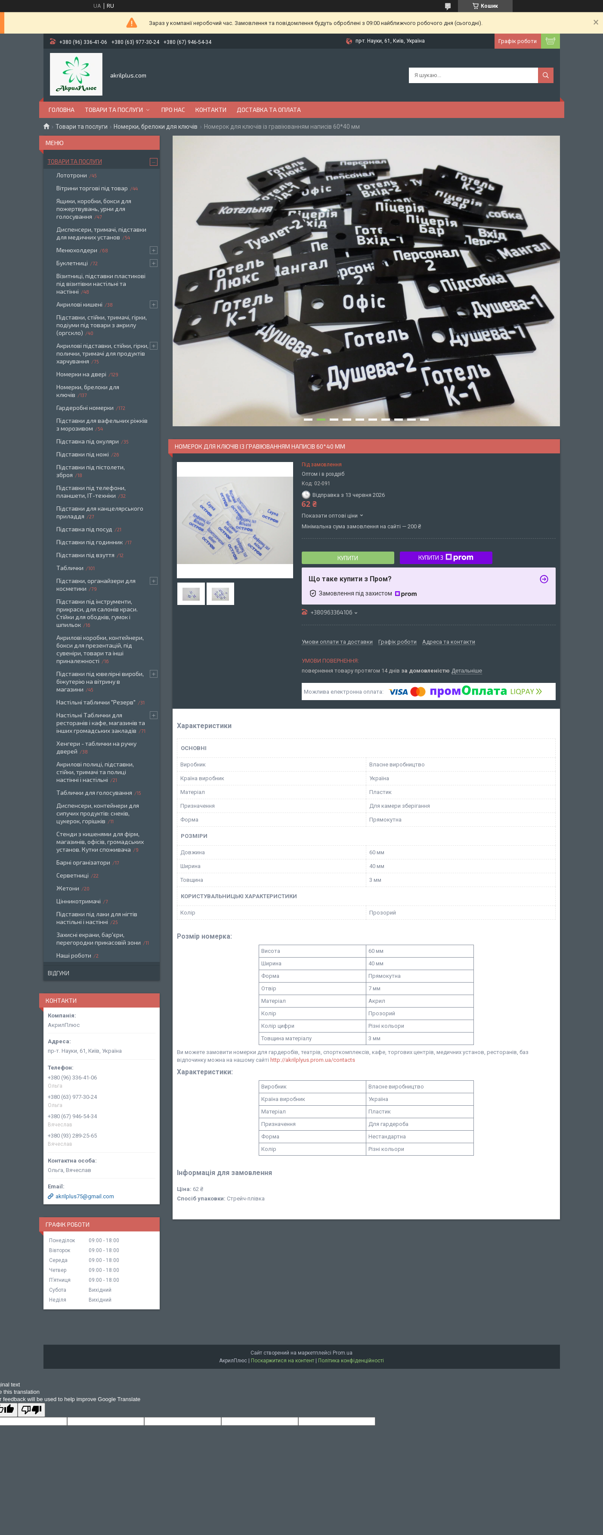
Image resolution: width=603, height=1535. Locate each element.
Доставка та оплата (269, 109)
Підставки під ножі (82, 454)
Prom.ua (343, 1353)
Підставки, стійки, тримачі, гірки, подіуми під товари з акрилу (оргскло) (101, 324)
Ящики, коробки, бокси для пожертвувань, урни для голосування (93, 208)
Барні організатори (83, 862)
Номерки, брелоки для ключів (156, 126)
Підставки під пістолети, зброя (90, 470)
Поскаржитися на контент (282, 1361)
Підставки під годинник (89, 542)
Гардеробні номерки (85, 407)
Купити (347, 558)
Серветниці (72, 875)
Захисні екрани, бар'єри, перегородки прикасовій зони (98, 938)
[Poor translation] (31, 1410)
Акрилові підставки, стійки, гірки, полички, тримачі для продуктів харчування (102, 353)
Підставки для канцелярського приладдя (99, 512)
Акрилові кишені (79, 304)
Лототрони (71, 175)
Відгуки (58, 973)
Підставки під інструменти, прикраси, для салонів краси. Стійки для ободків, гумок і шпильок (97, 613)
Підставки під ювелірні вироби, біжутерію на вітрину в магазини (100, 681)
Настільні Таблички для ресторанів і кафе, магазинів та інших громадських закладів (100, 722)
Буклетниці (72, 263)
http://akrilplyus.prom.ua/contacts (312, 1060)
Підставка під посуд (84, 529)
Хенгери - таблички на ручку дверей (96, 747)
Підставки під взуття (85, 554)
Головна (61, 109)
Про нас (173, 109)
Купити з (445, 557)
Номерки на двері (81, 374)
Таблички (69, 567)
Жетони (67, 888)
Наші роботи (73, 955)
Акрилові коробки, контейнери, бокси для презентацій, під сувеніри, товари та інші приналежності (100, 649)
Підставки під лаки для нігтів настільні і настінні (96, 917)
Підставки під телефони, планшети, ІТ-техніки (91, 491)
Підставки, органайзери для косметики (96, 584)
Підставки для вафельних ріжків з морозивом (102, 424)
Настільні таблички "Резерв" (96, 702)
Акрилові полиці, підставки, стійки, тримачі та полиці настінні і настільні (95, 771)
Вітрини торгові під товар (92, 188)
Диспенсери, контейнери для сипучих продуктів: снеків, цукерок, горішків (97, 813)
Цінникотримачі (78, 901)
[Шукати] (546, 75)
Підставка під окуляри (87, 441)
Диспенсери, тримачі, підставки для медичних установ (101, 233)
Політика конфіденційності (351, 1361)
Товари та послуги (114, 109)
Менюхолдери (76, 250)
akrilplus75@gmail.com (85, 1196)
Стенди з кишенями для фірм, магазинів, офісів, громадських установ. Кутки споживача (100, 841)
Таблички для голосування (94, 792)
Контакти (210, 109)
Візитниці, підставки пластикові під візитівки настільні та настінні (100, 283)
